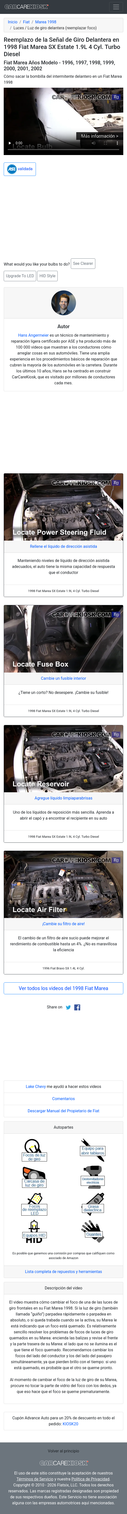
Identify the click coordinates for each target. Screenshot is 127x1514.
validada (20, 169)
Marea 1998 (45, 22)
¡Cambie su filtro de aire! (63, 923)
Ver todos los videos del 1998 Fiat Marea (63, 988)
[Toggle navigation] (116, 7)
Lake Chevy (36, 1086)
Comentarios (63, 1098)
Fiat (26, 22)
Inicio (12, 22)
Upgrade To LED (20, 276)
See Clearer (83, 263)
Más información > (99, 136)
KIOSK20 (70, 1424)
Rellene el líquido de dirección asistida (63, 546)
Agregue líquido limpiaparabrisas (64, 798)
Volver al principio (63, 1451)
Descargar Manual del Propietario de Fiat (63, 1111)
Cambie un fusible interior (63, 678)
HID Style (47, 276)
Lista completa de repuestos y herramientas (63, 1271)
